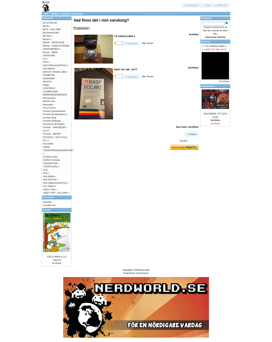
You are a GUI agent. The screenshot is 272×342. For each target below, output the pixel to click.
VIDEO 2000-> (50, 189)
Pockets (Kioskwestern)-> (55, 114)
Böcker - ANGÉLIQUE (53, 42)
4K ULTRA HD (50, 23)
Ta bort (150, 43)
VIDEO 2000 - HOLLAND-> (56, 192)
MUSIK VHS (49, 101)
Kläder (46, 85)
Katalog (55, 13)
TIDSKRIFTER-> (51, 163)
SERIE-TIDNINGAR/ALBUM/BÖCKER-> (58, 150)
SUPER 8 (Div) (50, 157)
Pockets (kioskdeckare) (54, 111)
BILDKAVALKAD (51, 32)
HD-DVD (47, 81)
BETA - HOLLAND (52, 29)
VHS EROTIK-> (50, 179)
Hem (46, 13)
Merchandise (49, 98)
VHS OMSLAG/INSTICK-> (56, 183)
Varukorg (206, 41)
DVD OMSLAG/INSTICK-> (56, 65)
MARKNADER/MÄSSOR (55, 94)
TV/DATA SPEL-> (51, 166)
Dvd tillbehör (49, 68)
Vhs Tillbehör (49, 186)
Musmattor (48, 104)
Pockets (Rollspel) (52, 121)
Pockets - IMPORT (52, 134)
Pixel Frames (49, 108)
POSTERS (48, 144)
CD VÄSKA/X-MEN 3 (216, 46)
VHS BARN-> (49, 176)
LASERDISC (49, 88)
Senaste (46, 210)
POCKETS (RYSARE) (53, 124)
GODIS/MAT (49, 78)
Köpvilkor (47, 202)
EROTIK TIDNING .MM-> (55, 72)
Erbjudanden (207, 86)
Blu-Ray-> (48, 36)
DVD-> (46, 62)
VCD (45, 170)
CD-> (45, 59)
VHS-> (46, 173)
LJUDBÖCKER (50, 91)
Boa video (145, 270)
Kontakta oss (49, 205)
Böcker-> (47, 39)
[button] (191, 5)
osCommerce (142, 273)
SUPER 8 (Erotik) (51, 160)
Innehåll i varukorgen (72, 13)
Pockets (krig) (49, 117)
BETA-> (47, 26)
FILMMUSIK (49, 75)
